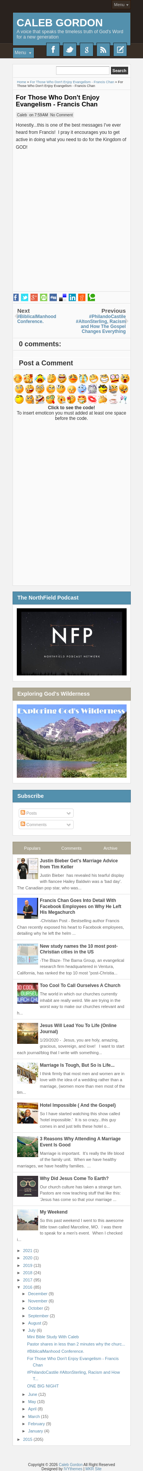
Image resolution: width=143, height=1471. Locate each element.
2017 (28, 1280)
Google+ (86, 49)
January (36, 1431)
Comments (34, 824)
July (32, 1330)
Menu (119, 4)
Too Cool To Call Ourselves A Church (80, 985)
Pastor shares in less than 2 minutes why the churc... (76, 1344)
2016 (28, 1287)
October (36, 1308)
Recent (120, 49)
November (38, 1301)
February (37, 1423)
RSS (103, 49)
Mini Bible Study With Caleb (53, 1336)
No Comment (61, 115)
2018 (28, 1272)
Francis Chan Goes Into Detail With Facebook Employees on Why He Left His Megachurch (80, 906)
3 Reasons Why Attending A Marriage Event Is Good (80, 1142)
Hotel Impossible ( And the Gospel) (78, 1105)
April (33, 1409)
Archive (111, 848)
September (39, 1315)
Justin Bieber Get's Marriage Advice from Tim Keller (79, 864)
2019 (28, 1265)
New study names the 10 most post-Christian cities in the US (79, 949)
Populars (32, 848)
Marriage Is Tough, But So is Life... (77, 1065)
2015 (28, 1439)
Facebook (53, 49)
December (38, 1293)
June (33, 1394)
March (34, 1416)
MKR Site (93, 1469)
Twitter (70, 49)
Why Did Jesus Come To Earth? (74, 1178)
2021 (28, 1250)
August (35, 1323)
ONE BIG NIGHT (43, 1386)
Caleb (22, 115)
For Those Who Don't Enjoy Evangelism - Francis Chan (58, 101)
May (32, 1401)
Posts (29, 813)
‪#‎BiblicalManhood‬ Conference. (55, 1351)
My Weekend (53, 1212)
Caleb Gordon (60, 23)
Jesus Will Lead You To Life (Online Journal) (78, 1028)
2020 (28, 1258)
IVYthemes (73, 1469)
